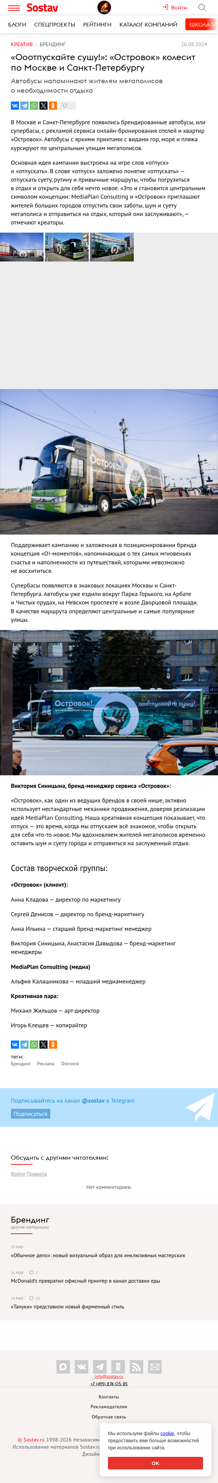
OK (156, 1463)
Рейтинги (97, 24)
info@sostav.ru (109, 1376)
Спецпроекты (54, 24)
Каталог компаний (148, 24)
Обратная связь (109, 1417)
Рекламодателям (109, 1407)
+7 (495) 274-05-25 (109, 1383)
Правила (36, 1173)
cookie (167, 1433)
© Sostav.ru (31, 1439)
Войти (18, 1173)
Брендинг (30, 1219)
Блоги (17, 24)
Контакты (109, 1397)
